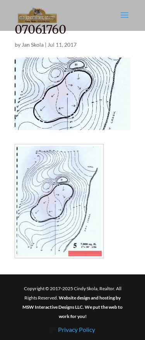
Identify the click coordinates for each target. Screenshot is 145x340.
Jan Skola (33, 44)
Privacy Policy (76, 329)
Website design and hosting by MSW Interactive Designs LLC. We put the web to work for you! (72, 307)
